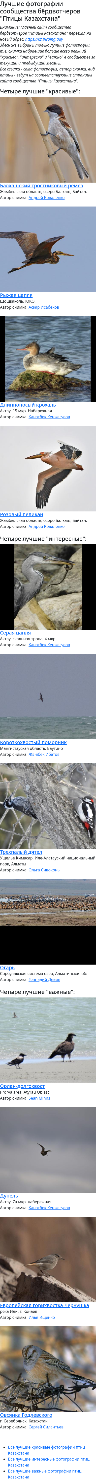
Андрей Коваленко (46, 197)
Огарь (7, 967)
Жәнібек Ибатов (44, 754)
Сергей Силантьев (46, 1427)
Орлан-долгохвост (22, 1086)
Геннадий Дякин (44, 979)
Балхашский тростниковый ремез (41, 185)
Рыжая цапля (16, 295)
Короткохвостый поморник (33, 742)
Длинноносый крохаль (28, 404)
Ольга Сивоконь (44, 870)
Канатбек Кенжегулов (49, 417)
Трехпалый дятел (21, 851)
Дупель (9, 1195)
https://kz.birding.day (44, 39)
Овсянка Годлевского (26, 1414)
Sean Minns (39, 1098)
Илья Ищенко (42, 1317)
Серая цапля (15, 632)
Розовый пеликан (21, 514)
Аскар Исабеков (44, 307)
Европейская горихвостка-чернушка (44, 1305)
